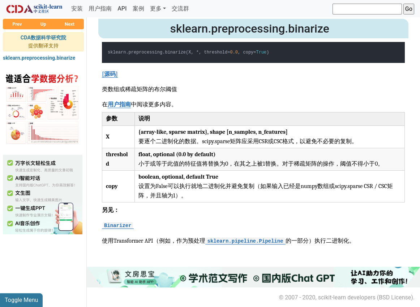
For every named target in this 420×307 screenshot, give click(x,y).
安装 (77, 8)
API (122, 8)
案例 (138, 8)
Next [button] (69, 24)
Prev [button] (17, 24)
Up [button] (43, 24)
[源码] (110, 74)
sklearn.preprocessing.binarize (39, 58)
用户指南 (100, 8)
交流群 (180, 8)
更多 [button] (156, 8)
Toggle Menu (21, 300)
